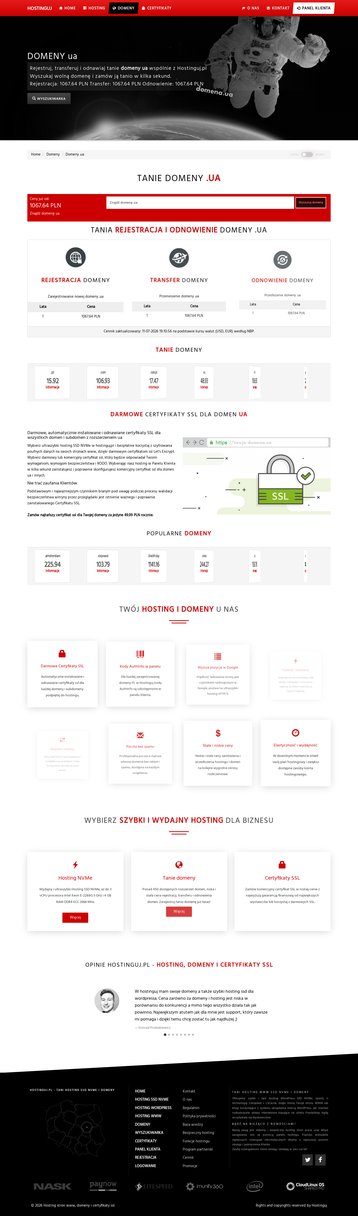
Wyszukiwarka (49, 99)
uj (39, 9)
